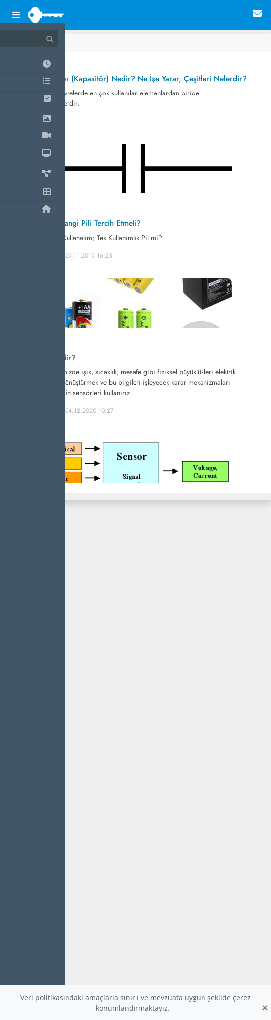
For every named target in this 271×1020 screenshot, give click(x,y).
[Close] (265, 1008)
